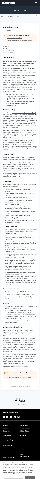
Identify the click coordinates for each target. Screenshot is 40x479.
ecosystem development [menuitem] (8, 438)
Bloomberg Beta (16, 61)
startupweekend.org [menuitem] (7, 440)
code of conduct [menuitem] (6, 453)
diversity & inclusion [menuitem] (7, 455)
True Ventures (28, 61)
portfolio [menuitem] (4, 430)
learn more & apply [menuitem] (7, 431)
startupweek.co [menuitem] (6, 443)
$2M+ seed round (8, 132)
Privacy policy (16, 404)
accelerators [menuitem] (5, 428)
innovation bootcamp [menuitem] (24, 431)
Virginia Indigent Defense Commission (25, 146)
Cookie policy (23, 404)
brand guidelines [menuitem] (23, 456)
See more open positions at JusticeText (20, 386)
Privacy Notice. (17, 476)
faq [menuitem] (20, 453)
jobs (2, 16)
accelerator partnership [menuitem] (25, 428)
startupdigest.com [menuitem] (6, 445)
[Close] (37, 466)
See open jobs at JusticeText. (14, 38)
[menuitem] (36, 3)
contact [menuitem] (21, 454)
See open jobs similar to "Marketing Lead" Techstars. (20, 40)
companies (10, 16)
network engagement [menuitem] (24, 430)
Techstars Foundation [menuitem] (7, 457)
